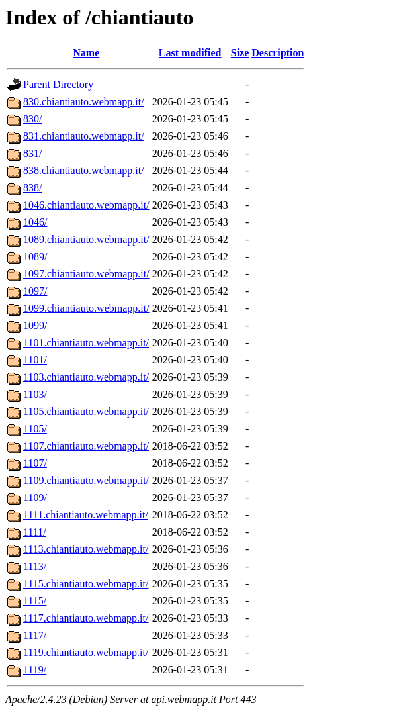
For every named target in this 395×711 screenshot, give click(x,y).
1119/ (34, 669)
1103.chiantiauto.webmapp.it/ (86, 377)
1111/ (34, 532)
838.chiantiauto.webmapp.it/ (83, 170)
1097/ (35, 291)
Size (240, 52)
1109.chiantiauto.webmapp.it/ (86, 480)
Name (86, 52)
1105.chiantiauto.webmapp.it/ (86, 411)
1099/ (35, 325)
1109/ (35, 497)
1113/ (34, 566)
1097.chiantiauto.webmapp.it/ (86, 273)
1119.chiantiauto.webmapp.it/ (85, 652)
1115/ (34, 600)
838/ (32, 187)
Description (277, 52)
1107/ (35, 463)
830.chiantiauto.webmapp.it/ (83, 101)
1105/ (35, 428)
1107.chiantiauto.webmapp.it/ (86, 445)
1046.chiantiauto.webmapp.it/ (86, 205)
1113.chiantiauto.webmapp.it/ (85, 549)
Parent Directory (58, 84)
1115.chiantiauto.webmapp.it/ (85, 583)
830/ (32, 118)
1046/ (35, 222)
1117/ (34, 635)
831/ (32, 153)
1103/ (35, 394)
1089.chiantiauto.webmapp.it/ (86, 239)
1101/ (35, 359)
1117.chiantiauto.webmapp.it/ (85, 618)
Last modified (190, 52)
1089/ (35, 256)
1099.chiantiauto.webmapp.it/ (86, 308)
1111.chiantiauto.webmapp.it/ (85, 514)
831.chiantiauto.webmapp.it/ (83, 136)
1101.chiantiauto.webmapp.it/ (86, 342)
